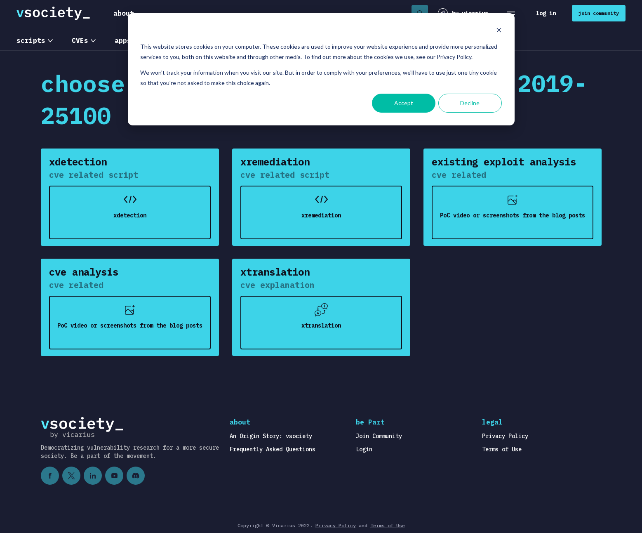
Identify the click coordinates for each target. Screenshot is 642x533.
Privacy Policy (505, 436)
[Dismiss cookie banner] (499, 31)
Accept (403, 102)
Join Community (379, 436)
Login (364, 449)
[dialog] (321, 69)
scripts (30, 40)
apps (123, 40)
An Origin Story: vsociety (271, 436)
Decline (470, 102)
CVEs (80, 40)
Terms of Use (502, 449)
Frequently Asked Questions (272, 449)
